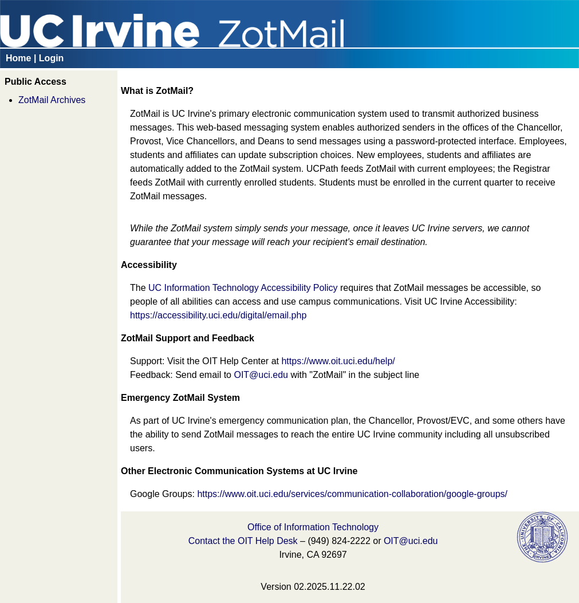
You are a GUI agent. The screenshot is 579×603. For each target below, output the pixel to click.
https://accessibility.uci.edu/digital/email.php (218, 315)
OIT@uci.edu (261, 375)
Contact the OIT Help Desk (243, 541)
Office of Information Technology (313, 527)
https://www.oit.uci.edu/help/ (338, 361)
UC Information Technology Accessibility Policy (243, 288)
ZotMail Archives (51, 100)
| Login (49, 58)
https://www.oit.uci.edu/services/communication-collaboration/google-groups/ (352, 494)
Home (18, 58)
